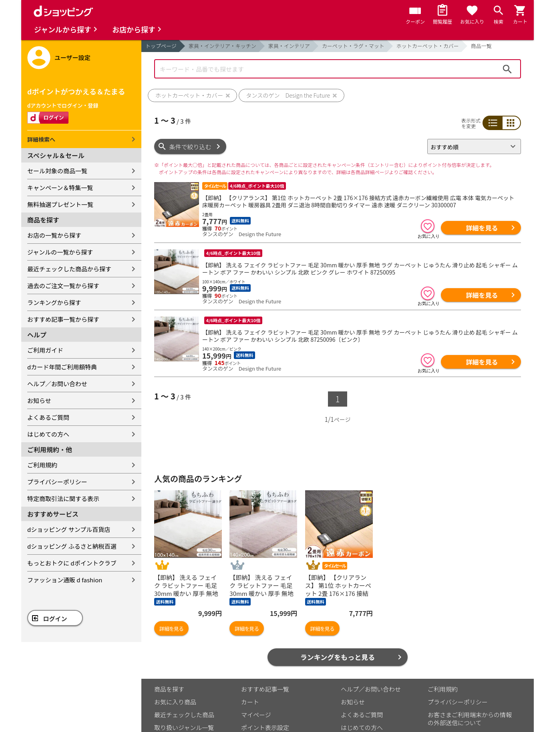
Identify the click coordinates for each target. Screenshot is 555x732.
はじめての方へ (48, 434)
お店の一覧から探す (54, 235)
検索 (507, 69)
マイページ (256, 714)
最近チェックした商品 (184, 714)
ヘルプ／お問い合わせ (57, 383)
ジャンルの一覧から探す (60, 252)
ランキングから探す (54, 302)
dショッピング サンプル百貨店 (68, 529)
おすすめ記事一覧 (265, 689)
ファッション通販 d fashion (64, 580)
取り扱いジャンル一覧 (184, 727)
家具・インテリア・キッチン (222, 46)
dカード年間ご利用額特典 (62, 367)
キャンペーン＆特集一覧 (60, 187)
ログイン (55, 618)
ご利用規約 (42, 465)
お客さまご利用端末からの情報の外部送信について (470, 718)
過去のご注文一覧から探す (63, 285)
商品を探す (169, 689)
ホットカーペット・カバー (427, 46)
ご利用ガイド (45, 350)
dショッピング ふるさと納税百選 (72, 546)
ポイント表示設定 (265, 727)
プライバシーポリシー (57, 481)
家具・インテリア (289, 46)
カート (250, 702)
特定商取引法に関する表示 (63, 498)
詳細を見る (482, 228)
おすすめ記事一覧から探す (63, 319)
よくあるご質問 (48, 417)
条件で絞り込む (190, 146)
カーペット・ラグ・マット (353, 46)
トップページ (161, 46)
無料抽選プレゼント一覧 (60, 204)
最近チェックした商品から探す (69, 269)
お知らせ (39, 400)
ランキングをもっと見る (337, 657)
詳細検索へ (41, 139)
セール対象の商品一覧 (57, 170)
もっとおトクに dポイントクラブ (72, 563)
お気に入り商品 (175, 702)
